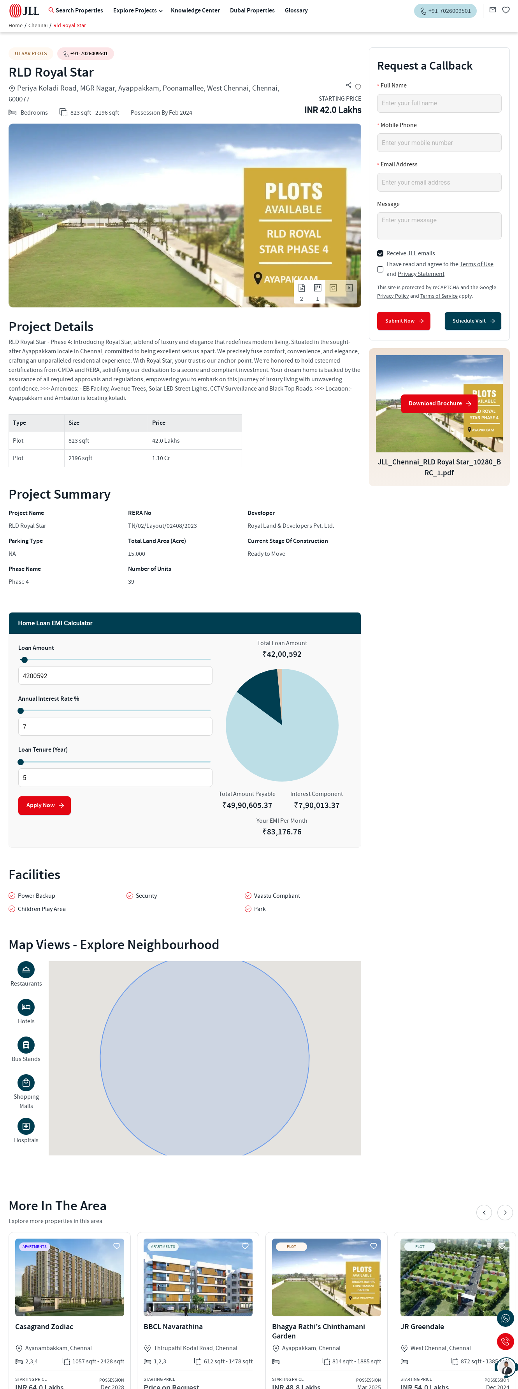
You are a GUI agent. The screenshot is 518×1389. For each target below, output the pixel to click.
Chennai (37, 25)
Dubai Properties (252, 11)
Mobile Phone (399, 125)
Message (388, 204)
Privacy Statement (421, 274)
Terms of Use (476, 264)
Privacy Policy (393, 296)
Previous (484, 1212)
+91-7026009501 (85, 53)
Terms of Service (439, 296)
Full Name (394, 85)
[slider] (24, 659)
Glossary (296, 11)
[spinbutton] (115, 676)
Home (16, 25)
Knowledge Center (195, 11)
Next (505, 1212)
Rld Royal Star (69, 25)
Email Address (399, 164)
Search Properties (75, 11)
